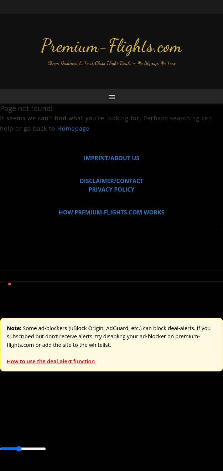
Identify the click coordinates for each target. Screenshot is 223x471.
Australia (100, 409)
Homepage (73, 128)
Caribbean (131, 425)
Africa (7, 425)
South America (51, 433)
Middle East (15, 433)
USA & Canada (40, 409)
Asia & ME (73, 409)
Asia (22, 425)
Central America (167, 425)
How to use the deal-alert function (51, 361)
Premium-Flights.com (111, 46)
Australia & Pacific (53, 425)
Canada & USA (97, 425)
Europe (9, 409)
